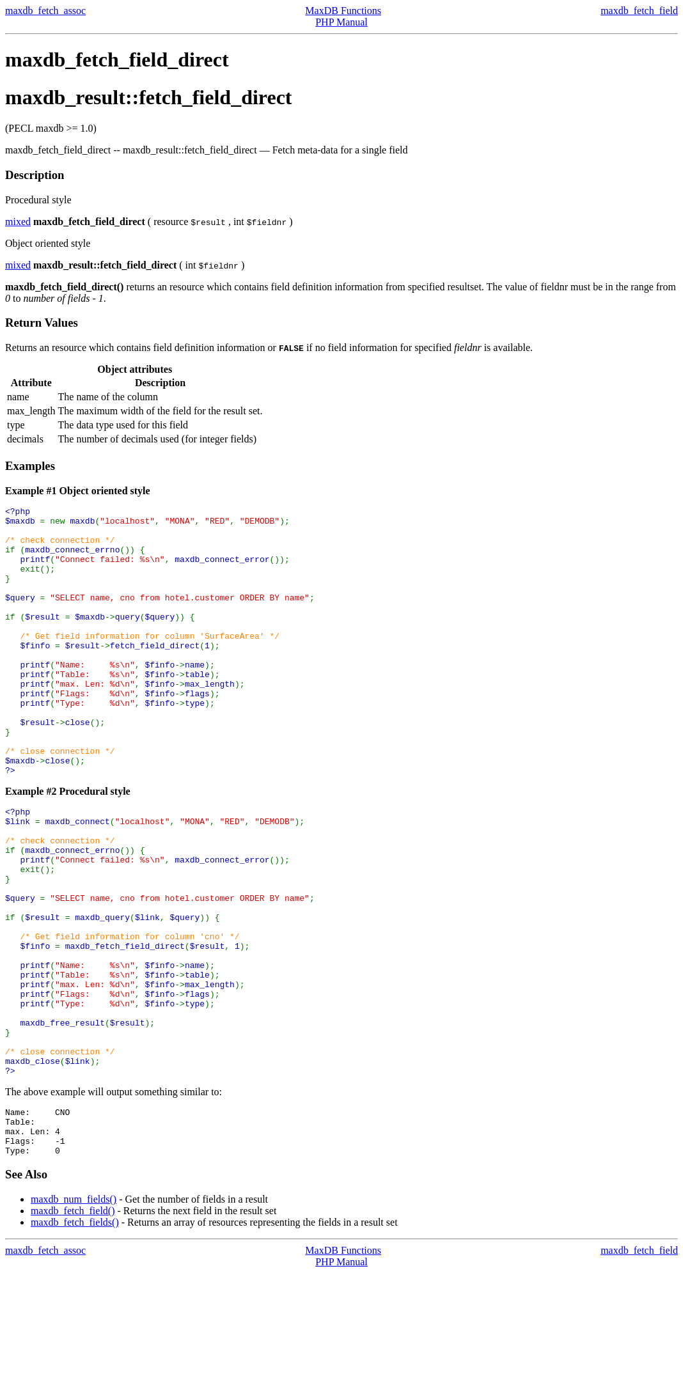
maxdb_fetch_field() (73, 1327)
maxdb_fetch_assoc (45, 10)
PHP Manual (341, 22)
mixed (18, 221)
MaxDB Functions (343, 10)
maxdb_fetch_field (639, 10)
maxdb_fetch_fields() (75, 1339)
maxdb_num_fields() (73, 1316)
